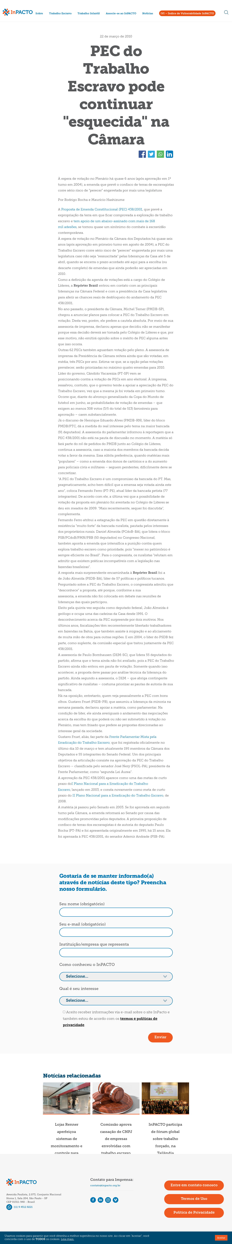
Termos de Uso (194, 1199)
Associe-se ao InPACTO (121, 13)
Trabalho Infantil (89, 13)
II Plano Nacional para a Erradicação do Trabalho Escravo (117, 795)
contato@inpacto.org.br (105, 1185)
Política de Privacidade (194, 1213)
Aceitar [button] (221, 1237)
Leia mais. (67, 1239)
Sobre (39, 13)
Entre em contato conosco (194, 1185)
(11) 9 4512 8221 (19, 1207)
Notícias (147, 13)
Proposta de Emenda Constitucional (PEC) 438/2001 (101, 209)
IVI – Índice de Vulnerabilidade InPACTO (187, 13)
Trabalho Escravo (60, 13)
